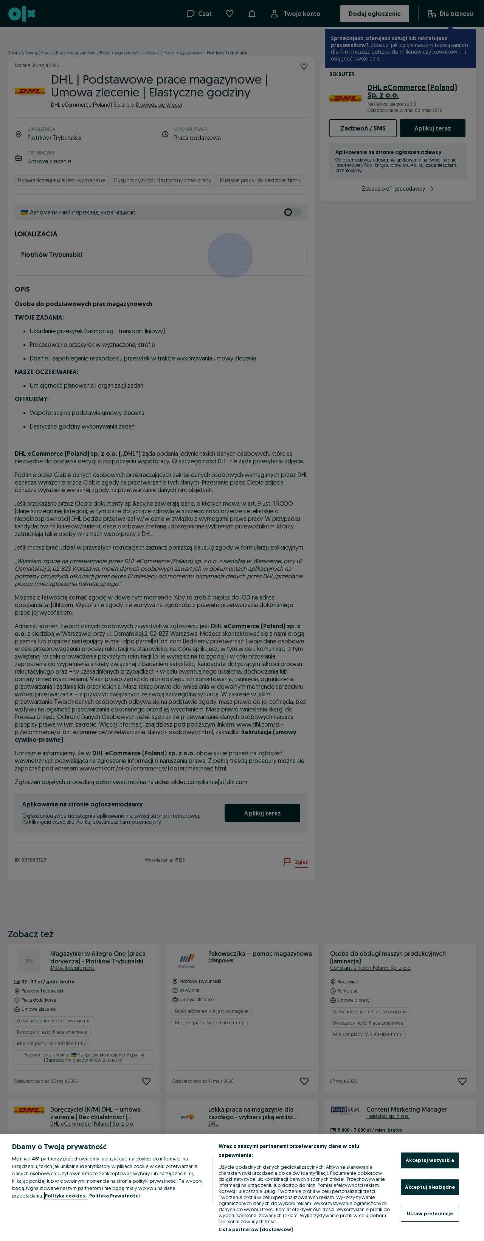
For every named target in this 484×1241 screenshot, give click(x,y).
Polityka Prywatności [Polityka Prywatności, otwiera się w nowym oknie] (114, 1196)
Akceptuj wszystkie (430, 1160)
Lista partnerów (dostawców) (256, 1229)
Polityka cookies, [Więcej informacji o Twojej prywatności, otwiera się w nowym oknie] (66, 1196)
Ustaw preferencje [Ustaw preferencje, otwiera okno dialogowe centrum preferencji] (430, 1213)
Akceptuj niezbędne (430, 1187)
